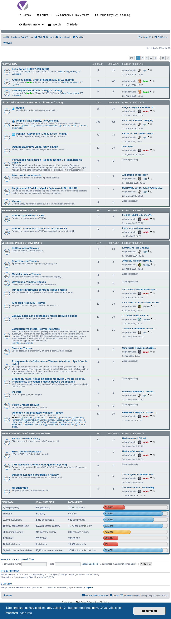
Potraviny (26, 417)
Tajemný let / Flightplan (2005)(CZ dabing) (37, 90)
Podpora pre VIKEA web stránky (19, 210)
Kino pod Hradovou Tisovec (29, 302)
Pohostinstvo (29, 420)
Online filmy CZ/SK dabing (112, 14)
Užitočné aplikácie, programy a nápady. (35, 474)
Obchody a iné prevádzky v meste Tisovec (37, 412)
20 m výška (128, 146)
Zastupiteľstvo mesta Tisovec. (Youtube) (36, 328)
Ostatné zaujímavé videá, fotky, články (35, 146)
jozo (145, 179)
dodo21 (146, 319)
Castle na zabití (67, 125)
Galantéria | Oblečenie (44, 417)
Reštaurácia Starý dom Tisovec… (139, 412)
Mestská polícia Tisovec (26, 274)
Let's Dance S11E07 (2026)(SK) (30, 69)
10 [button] (163, 58)
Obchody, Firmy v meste (72, 14)
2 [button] (142, 58)
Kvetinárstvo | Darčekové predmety (65, 422)
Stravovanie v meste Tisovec (59, 424)
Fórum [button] (44, 14)
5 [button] (155, 58)
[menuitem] (27, 37)
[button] (131, 58)
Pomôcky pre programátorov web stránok (26, 434)
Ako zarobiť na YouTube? (135, 175)
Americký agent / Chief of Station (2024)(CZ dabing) (43, 79)
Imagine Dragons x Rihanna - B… (139, 107)
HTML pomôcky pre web (26, 451)
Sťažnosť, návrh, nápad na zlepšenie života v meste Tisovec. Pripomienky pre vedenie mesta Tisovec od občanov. (48, 380)
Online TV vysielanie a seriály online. (39, 125)
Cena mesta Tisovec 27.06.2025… (139, 348)
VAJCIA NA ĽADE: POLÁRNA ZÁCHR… (141, 302)
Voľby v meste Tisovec (25, 404)
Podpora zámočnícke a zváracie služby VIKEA (39, 228)
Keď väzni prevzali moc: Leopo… (138, 133)
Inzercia (54, 24)
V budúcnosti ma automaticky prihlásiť (119, 564)
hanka (29, 82)
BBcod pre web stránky (26, 438)
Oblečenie (75, 420)
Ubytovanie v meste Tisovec (29, 281)
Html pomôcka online (133, 451)
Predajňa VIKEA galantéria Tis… (138, 215)
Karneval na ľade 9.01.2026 (135, 248)
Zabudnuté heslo (90, 564)
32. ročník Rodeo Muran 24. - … (138, 315)
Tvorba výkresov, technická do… (138, 474)
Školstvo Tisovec (22, 348)
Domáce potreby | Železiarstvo (52, 420)
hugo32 (146, 265)
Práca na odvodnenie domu (136, 228)
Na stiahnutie (20, 487)
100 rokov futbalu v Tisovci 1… (137, 261)
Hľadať (72, 24)
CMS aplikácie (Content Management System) (39, 464)
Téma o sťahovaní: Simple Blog (138, 487)
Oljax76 (89, 587)
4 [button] (151, 58)
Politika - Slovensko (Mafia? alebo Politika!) (42, 133)
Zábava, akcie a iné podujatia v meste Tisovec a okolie (44, 315)
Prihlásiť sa (8, 559)
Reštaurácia (64, 417)
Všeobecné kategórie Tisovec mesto (22, 243)
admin (146, 111)
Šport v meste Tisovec (25, 261)
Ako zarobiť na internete (26, 175)
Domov (25, 14)
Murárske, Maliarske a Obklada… (138, 391)
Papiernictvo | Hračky (35, 422)
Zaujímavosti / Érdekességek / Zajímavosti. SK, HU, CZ (44, 188)
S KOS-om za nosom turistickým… (139, 289)
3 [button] (146, 58)
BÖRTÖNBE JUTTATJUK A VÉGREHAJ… (142, 188)
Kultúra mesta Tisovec (25, 248)
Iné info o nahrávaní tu (22, 343)
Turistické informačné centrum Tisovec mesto (39, 289)
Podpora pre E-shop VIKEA (28, 215)
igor (28, 71)
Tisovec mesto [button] (31, 24)
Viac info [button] (26, 613)
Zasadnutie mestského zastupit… (139, 328)
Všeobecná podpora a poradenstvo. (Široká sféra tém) (32, 103)
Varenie (16, 201)
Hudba (20, 107)
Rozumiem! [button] (149, 610)
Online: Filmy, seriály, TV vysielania (37, 120)
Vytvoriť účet (26, 559)
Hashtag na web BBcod (134, 438)
